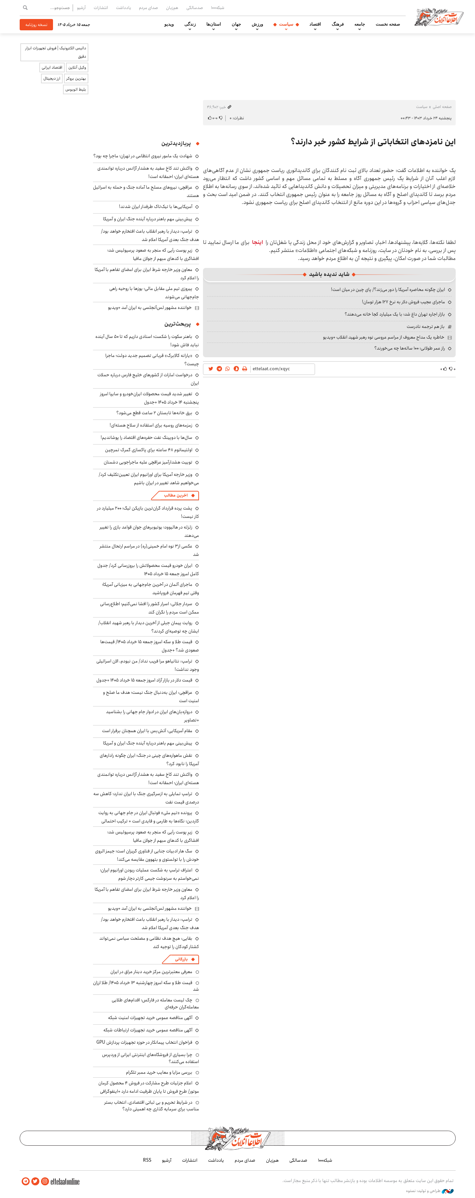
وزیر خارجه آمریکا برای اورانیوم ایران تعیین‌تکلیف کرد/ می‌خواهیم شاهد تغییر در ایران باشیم (149, 479)
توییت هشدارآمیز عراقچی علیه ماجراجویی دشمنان (148, 462)
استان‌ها (213, 24)
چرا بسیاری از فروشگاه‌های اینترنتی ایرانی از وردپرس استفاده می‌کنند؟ (150, 1058)
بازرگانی (181, 959)
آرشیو (81, 7)
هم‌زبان (172, 7)
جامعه (359, 24)
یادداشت (123, 7)
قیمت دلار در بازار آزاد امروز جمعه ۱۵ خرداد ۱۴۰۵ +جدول (144, 680)
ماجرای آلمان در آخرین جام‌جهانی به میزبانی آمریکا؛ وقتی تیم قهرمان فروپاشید (150, 589)
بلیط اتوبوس (75, 89)
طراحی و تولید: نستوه (430, 1191)
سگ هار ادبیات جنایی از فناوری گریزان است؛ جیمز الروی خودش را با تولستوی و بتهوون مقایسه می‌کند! (147, 855)
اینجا (257, 242)
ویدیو (169, 24)
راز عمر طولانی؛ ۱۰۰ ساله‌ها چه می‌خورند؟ (409, 348)
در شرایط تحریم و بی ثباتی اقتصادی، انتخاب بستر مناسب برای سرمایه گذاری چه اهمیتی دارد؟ (151, 1106)
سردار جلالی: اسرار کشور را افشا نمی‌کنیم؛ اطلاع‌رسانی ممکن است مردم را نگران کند (149, 608)
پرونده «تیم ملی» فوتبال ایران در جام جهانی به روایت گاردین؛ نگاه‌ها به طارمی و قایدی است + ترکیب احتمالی (148, 817)
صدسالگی (194, 7)
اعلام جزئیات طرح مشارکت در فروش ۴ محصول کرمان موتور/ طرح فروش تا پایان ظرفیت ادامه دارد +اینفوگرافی (148, 1087)
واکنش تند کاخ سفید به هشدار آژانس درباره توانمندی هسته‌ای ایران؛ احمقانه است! (148, 172)
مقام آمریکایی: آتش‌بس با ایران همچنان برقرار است (147, 730)
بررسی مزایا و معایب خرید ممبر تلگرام (159, 1072)
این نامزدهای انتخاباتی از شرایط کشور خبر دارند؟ (373, 142)
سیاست (286, 24)
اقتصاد (315, 24)
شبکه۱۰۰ (217, 7)
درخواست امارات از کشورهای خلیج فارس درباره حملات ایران (148, 379)
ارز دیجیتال (51, 78)
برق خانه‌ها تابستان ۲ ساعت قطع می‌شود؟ (154, 413)
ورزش (257, 24)
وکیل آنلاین (77, 67)
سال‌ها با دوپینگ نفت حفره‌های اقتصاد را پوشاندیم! (146, 437)
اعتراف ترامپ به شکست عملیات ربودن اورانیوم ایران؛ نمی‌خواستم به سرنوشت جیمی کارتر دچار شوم (149, 874)
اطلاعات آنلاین (439, 16)
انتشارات (101, 7)
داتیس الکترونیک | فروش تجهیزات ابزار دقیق (55, 52)
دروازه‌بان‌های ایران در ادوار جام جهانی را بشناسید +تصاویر (152, 716)
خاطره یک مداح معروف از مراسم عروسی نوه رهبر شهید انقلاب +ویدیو (383, 337)
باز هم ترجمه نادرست (426, 326)
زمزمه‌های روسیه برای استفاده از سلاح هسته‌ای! (151, 425)
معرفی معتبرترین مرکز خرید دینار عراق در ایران (151, 971)
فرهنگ (338, 24)
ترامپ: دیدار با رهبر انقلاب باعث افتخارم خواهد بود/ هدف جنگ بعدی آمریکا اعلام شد (150, 235)
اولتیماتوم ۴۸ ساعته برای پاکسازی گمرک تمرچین (148, 450)
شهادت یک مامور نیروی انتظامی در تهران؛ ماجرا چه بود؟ (142, 156)
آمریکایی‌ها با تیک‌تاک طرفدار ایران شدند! (155, 206)
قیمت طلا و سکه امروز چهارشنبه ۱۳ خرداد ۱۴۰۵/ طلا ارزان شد (146, 986)
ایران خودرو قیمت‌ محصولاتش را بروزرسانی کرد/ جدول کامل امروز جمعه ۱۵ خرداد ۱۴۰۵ (148, 570)
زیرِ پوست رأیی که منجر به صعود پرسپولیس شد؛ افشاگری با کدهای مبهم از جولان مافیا (153, 254)
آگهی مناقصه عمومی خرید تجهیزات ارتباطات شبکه (147, 1030)
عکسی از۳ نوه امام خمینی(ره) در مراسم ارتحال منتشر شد (149, 550)
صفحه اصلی (442, 107)
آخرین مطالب (176, 495)
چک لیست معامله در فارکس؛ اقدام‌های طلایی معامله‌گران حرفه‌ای (155, 1003)
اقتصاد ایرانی (52, 67)
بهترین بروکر (76, 78)
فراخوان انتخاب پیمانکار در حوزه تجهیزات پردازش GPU (144, 1042)
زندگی (190, 24)
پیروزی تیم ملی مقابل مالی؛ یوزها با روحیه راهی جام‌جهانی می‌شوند (154, 293)
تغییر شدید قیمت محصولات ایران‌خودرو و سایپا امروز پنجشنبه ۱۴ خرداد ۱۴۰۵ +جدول (149, 398)
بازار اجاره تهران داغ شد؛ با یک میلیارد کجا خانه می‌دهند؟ (395, 314)
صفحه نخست (388, 24)
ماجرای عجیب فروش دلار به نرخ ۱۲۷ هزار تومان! (403, 302)
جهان (236, 24)
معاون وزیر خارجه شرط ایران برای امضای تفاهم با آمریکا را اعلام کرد (147, 274)
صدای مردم (148, 7)
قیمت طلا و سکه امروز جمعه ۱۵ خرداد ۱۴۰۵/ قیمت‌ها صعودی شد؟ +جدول (149, 646)
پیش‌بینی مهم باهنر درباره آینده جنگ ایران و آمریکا (147, 219)
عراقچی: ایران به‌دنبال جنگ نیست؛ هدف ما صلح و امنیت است (151, 696)
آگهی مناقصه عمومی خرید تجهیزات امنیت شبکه (150, 1017)
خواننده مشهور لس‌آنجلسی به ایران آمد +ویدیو (150, 307)
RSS (147, 1160)
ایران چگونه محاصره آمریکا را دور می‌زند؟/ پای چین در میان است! (388, 289)
